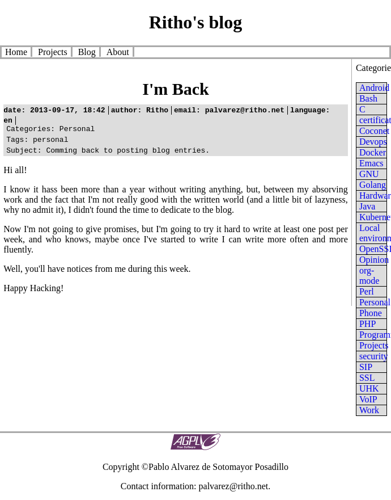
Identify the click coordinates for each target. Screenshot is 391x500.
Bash (368, 98)
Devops (373, 141)
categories (28, 130)
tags (15, 142)
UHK (369, 388)
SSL (367, 378)
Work (369, 410)
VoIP (368, 399)
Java (367, 206)
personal (37, 142)
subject (21, 155)
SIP (365, 367)
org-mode (369, 275)
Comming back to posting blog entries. (108, 155)
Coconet (374, 131)
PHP (367, 324)
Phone (370, 313)
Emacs (371, 163)
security (373, 356)
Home (16, 52)
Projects (52, 52)
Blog (87, 52)
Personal (374, 302)
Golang (372, 185)
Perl (366, 291)
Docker (372, 152)
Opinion (374, 259)
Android (374, 88)
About (118, 52)
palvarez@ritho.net (234, 486)
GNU (369, 174)
